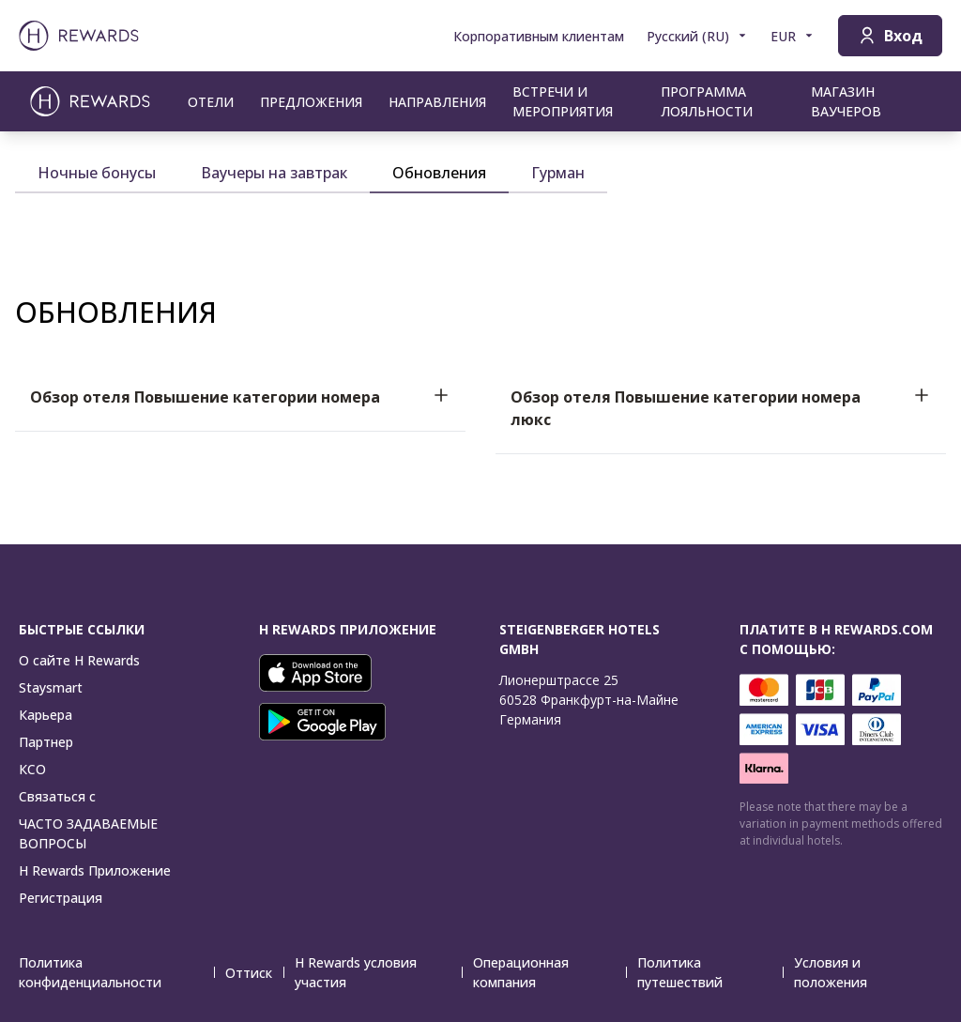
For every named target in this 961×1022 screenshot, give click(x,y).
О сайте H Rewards (79, 660)
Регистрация (60, 898)
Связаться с (57, 796)
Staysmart (51, 687)
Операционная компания (550, 972)
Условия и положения (862, 972)
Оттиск (254, 973)
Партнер (46, 742)
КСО (32, 769)
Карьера (45, 715)
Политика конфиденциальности (116, 972)
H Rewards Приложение (95, 870)
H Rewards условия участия (378, 972)
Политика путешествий (710, 972)
